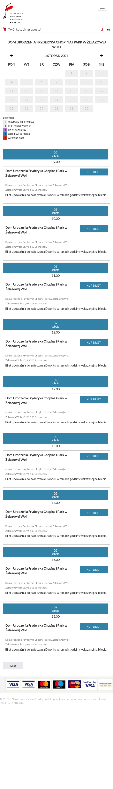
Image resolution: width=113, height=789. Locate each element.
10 (101, 82)
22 (71, 99)
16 (86, 91)
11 (11, 91)
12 (26, 91)
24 (101, 99)
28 (56, 108)
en (108, 29)
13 (41, 91)
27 (41, 108)
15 (71, 91)
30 (86, 108)
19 (26, 99)
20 (41, 99)
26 (26, 108)
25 (11, 108)
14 (56, 91)
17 (101, 91)
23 (86, 99)
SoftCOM (18, 703)
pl (102, 29)
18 (11, 99)
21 (56, 99)
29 (71, 108)
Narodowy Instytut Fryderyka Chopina (21, 14)
